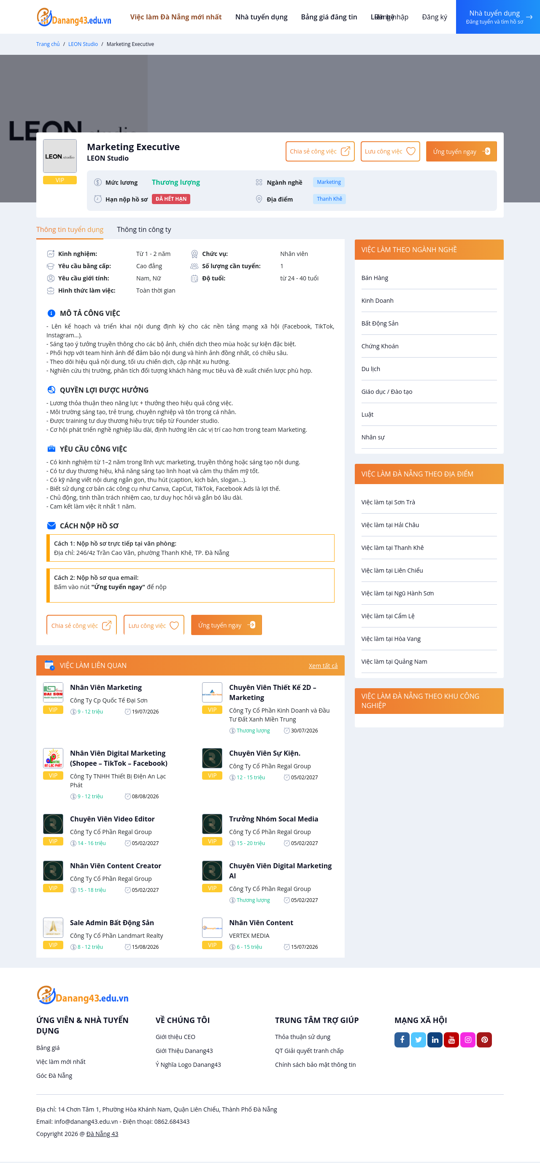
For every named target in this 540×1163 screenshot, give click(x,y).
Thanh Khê (329, 198)
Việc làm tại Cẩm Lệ (388, 616)
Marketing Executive (182, 151)
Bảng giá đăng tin (333, 17)
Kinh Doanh (378, 300)
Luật (368, 414)
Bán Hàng (375, 278)
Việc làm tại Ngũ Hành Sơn (398, 593)
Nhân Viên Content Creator (116, 867)
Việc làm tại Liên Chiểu (392, 570)
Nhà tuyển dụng (267, 17)
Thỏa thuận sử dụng (302, 1038)
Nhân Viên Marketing (106, 688)
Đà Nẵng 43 (102, 1135)
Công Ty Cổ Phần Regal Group (270, 767)
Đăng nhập (390, 17)
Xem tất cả (323, 667)
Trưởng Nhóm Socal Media (273, 820)
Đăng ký (433, 17)
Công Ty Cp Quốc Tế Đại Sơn (109, 701)
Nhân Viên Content (261, 924)
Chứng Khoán (380, 346)
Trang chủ (48, 44)
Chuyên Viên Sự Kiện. (264, 754)
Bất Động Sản (380, 323)
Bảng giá (48, 1049)
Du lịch (371, 369)
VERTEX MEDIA (249, 937)
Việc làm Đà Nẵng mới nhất (183, 17)
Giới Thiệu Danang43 (184, 1052)
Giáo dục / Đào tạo (387, 392)
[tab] (69, 229)
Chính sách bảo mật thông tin (315, 1066)
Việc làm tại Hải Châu (390, 525)
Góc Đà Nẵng (54, 1077)
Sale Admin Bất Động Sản (112, 924)
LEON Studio (83, 44)
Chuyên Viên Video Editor (112, 820)
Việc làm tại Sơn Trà (389, 502)
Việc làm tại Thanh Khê (393, 548)
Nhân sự (373, 437)
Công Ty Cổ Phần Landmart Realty (116, 937)
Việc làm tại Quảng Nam (394, 661)
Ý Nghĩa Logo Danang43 (188, 1066)
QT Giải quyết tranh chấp (309, 1052)
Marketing (329, 182)
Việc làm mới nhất (61, 1063)
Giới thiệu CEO (175, 1038)
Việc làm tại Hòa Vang (391, 639)
